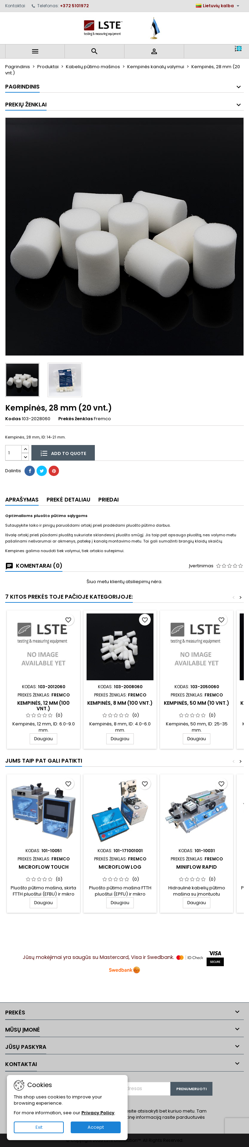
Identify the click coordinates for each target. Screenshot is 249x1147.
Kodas (13, 419)
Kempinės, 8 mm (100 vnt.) (120, 703)
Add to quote (63, 453)
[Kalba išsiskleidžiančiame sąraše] (218, 6)
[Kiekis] (13, 453)
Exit (39, 1127)
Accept (96, 1127)
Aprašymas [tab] (22, 500)
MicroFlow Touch (44, 867)
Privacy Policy (97, 1112)
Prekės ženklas (75, 419)
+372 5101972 (74, 6)
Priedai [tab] (108, 500)
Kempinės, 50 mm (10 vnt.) (196, 703)
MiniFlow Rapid (196, 867)
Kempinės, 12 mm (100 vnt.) (43, 706)
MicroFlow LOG (120, 867)
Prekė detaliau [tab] (68, 500)
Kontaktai (15, 6)
